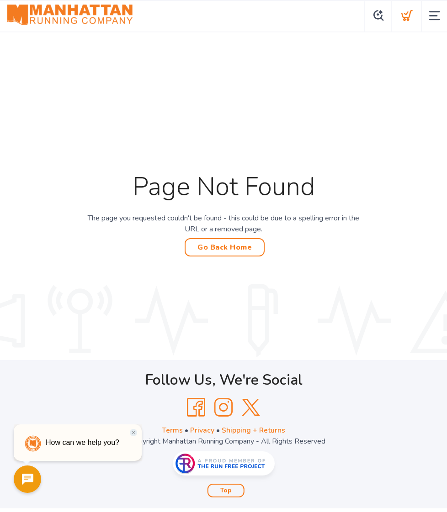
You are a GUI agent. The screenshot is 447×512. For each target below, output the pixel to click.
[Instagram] (223, 407)
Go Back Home (224, 247)
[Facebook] (196, 407)
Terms (172, 430)
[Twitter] (251, 407)
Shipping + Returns (254, 430)
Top (226, 490)
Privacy (202, 430)
